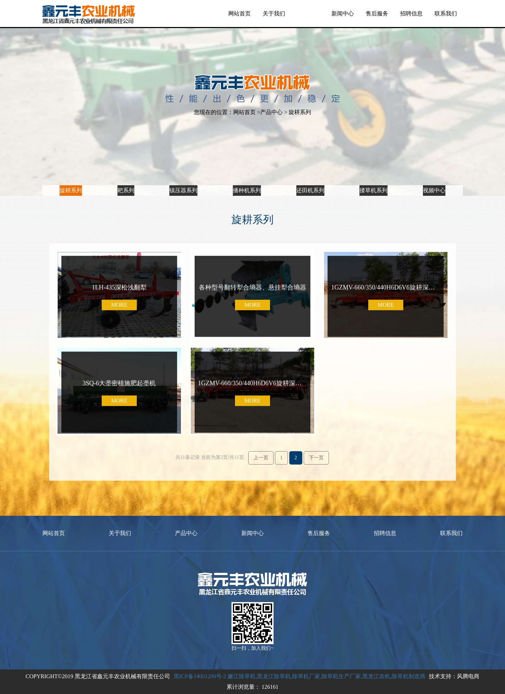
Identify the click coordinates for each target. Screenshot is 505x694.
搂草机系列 (373, 184)
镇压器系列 (182, 184)
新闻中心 (342, 13)
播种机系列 (246, 184)
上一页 (261, 457)
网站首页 (239, 13)
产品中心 (308, 13)
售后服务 (377, 13)
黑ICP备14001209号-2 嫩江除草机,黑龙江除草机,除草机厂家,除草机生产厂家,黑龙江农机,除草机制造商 (299, 676)
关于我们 (274, 13)
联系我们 (446, 13)
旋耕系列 (70, 184)
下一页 (316, 457)
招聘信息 (411, 13)
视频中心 (434, 184)
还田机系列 (310, 184)
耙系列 (125, 184)
